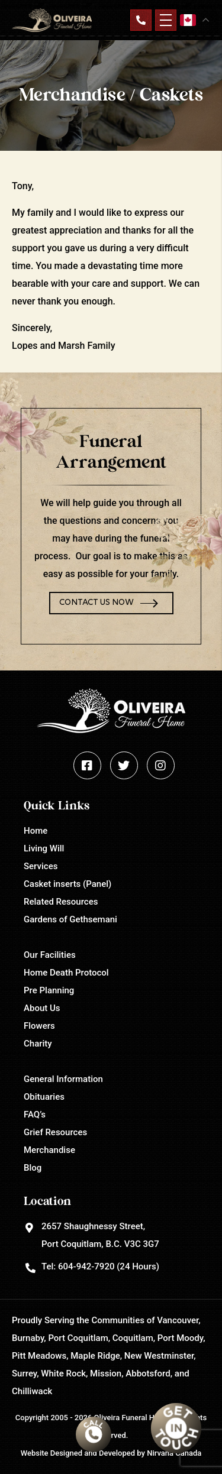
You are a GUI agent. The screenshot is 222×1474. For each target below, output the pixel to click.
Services (40, 866)
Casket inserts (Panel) (67, 884)
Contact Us (141, 20)
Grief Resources (55, 1132)
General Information (63, 1079)
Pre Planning (49, 990)
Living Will (44, 848)
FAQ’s (35, 1114)
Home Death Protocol (66, 972)
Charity (38, 1043)
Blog (32, 1167)
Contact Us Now (96, 602)
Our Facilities (50, 955)
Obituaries (44, 1096)
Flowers (39, 1026)
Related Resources (61, 901)
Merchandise (49, 1150)
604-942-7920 (86, 1266)
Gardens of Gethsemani (70, 919)
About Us (42, 1008)
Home (35, 830)
